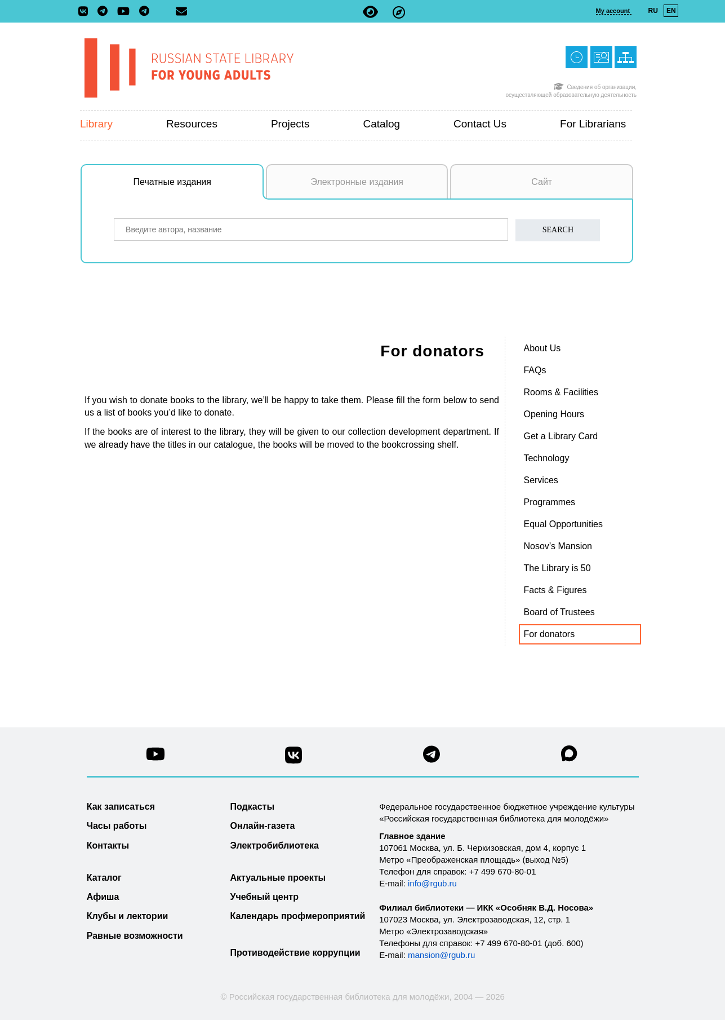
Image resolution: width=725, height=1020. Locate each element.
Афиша (103, 897)
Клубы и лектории (127, 916)
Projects (290, 124)
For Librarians (593, 124)
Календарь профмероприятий (298, 916)
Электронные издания (356, 182)
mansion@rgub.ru (441, 955)
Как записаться (121, 806)
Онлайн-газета (262, 826)
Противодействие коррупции (295, 952)
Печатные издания (199, 187)
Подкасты (252, 806)
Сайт (541, 182)
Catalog (382, 124)
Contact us (479, 124)
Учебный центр (264, 897)
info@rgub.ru (432, 883)
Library (96, 124)
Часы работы (117, 826)
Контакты (108, 845)
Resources (191, 124)
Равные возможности (135, 935)
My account (614, 10)
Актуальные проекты (278, 877)
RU (653, 11)
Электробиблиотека (274, 845)
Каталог (104, 877)
